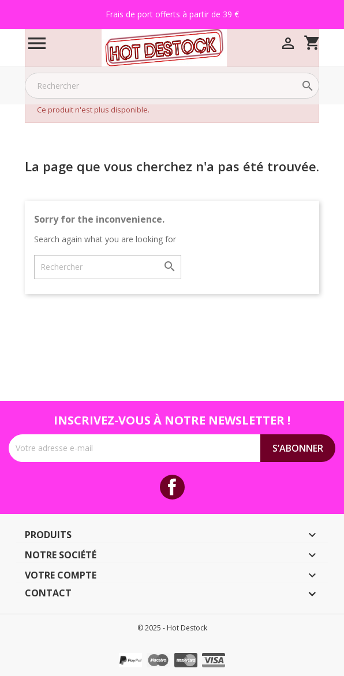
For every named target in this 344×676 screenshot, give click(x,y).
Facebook (172, 487)
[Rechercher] (172, 86)
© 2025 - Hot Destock (172, 628)
